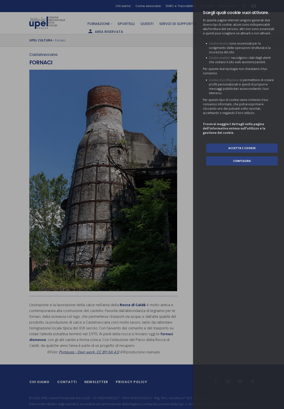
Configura (242, 161)
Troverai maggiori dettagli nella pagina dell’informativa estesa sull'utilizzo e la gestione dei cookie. (234, 128)
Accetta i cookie (242, 148)
